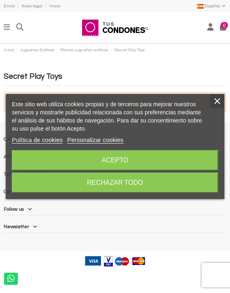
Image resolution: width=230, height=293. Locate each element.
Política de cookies (37, 139)
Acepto (115, 160)
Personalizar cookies (95, 139)
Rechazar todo (115, 182)
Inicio (55, 6)
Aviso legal (32, 6)
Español (211, 6)
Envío (9, 6)
